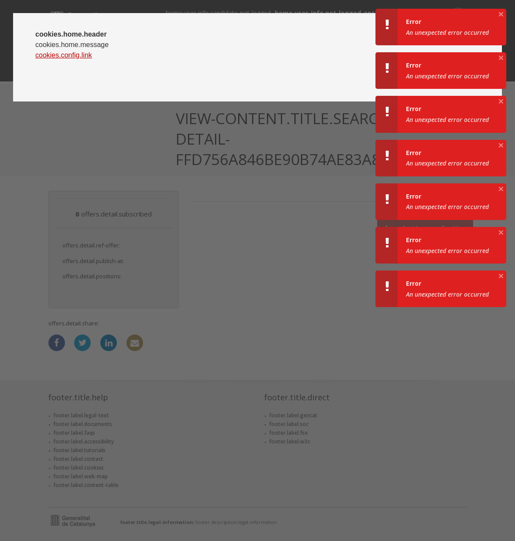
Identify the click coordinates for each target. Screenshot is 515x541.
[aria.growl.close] (501, 14)
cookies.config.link (63, 55)
